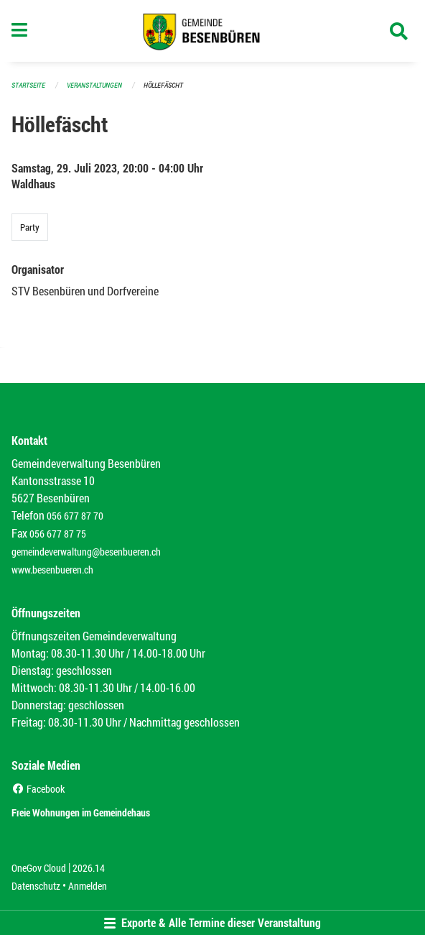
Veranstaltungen (94, 85)
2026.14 (89, 868)
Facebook (38, 789)
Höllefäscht (163, 85)
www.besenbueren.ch (52, 569)
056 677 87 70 (75, 515)
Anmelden (87, 886)
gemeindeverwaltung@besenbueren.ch (86, 551)
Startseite (28, 85)
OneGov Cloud (38, 868)
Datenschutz (35, 886)
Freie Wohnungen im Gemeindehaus (80, 812)
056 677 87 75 (57, 533)
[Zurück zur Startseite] (213, 31)
